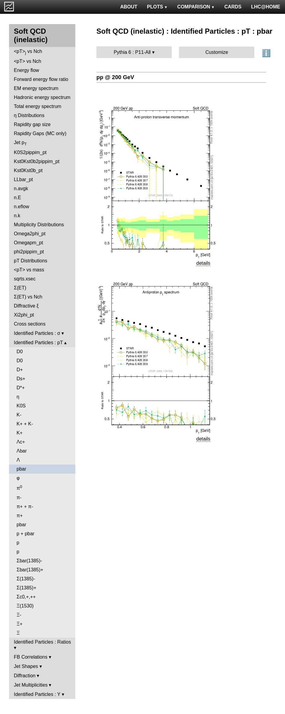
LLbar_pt (23, 179)
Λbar (22, 450)
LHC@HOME (265, 6)
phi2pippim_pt (29, 251)
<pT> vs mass (29, 269)
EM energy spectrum (36, 88)
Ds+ (21, 378)
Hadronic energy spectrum (42, 97)
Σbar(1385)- (29, 560)
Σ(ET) (20, 287)
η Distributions (29, 115)
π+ (20, 515)
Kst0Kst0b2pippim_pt (36, 161)
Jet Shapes (26, 666)
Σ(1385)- (26, 578)
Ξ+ (20, 623)
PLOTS (157, 6)
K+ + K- (25, 423)
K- (19, 414)
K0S (21, 405)
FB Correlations (30, 657)
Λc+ (21, 441)
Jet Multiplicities (31, 685)
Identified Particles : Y (37, 694)
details (203, 263)
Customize (216, 52)
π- (19, 497)
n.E (17, 197)
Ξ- (19, 614)
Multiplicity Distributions (39, 224)
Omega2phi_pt (29, 233)
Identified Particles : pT (38, 342)
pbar (21, 468)
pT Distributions (30, 260)
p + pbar (25, 533)
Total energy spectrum (37, 106)
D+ (20, 369)
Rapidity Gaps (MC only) (40, 133)
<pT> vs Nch (28, 52)
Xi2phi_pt (24, 314)
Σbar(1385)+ (30, 569)
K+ (20, 432)
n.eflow (21, 206)
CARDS (233, 6)
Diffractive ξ (26, 305)
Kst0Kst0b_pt (28, 170)
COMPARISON (196, 6)
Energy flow (26, 70)
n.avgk (21, 188)
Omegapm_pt (28, 242)
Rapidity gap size (32, 124)
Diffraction (25, 675)
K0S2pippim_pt (30, 152)
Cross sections (29, 323)
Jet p (20, 143)
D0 (20, 351)
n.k (17, 215)
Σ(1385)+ (26, 587)
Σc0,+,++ (26, 596)
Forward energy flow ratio (41, 79)
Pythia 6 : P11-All (132, 52)
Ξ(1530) (25, 605)
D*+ (21, 387)
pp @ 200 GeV (115, 77)
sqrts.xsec (25, 278)
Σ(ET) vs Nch (28, 296)
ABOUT (128, 6)
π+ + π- (25, 506)
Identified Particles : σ (37, 333)
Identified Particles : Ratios (42, 641)
